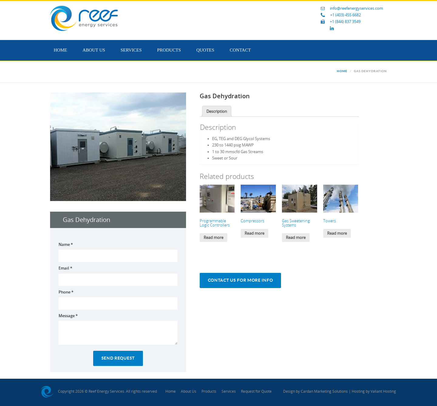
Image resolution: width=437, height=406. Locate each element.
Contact (240, 50)
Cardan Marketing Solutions (324, 391)
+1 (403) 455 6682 (345, 15)
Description (216, 111)
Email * (65, 268)
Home (60, 50)
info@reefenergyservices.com (356, 8)
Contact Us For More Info (240, 280)
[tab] (216, 111)
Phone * (66, 292)
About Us (94, 50)
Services (131, 50)
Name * (66, 244)
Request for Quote (256, 391)
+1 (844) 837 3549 (345, 21)
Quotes (205, 50)
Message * (68, 315)
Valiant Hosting (383, 391)
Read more (213, 237)
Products (169, 50)
